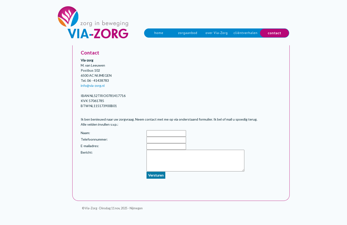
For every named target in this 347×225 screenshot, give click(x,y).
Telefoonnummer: (94, 139)
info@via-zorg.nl (93, 85)
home (158, 33)
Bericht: (87, 152)
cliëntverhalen (246, 33)
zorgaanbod (187, 33)
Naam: (85, 133)
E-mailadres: (90, 146)
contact (274, 33)
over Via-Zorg (217, 33)
